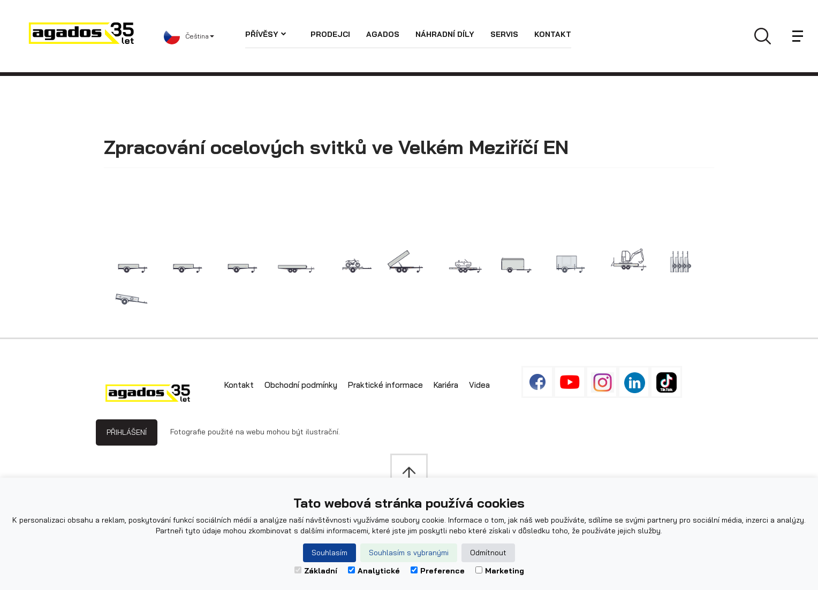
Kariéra (446, 385)
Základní (315, 571)
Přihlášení (127, 432)
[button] (205, 36)
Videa (479, 385)
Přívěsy (265, 34)
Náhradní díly (444, 34)
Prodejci (330, 34)
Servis (504, 34)
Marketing (499, 571)
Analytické (374, 571)
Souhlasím (329, 552)
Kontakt (552, 34)
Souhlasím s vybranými (409, 552)
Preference (438, 571)
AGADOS (382, 34)
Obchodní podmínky (300, 385)
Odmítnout (488, 552)
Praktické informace (385, 385)
